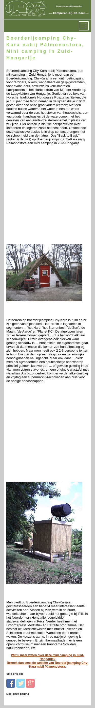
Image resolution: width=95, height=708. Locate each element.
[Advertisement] (47, 195)
